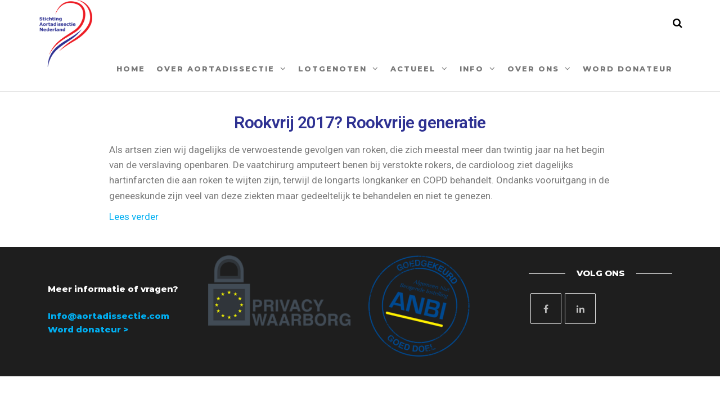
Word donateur (628, 68)
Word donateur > (88, 329)
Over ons (533, 68)
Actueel (413, 68)
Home (130, 68)
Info (472, 68)
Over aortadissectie (215, 68)
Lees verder (134, 216)
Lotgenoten (332, 68)
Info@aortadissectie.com (108, 315)
